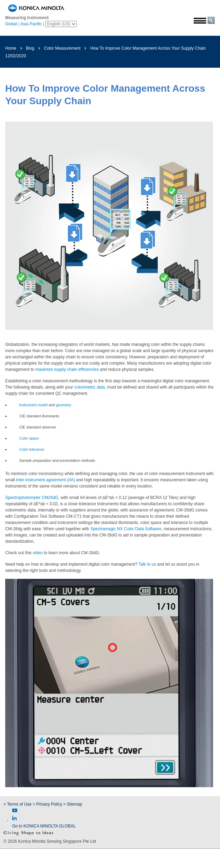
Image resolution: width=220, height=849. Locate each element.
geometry (63, 405)
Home (10, 48)
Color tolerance (31, 449)
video (38, 552)
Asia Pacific (31, 24)
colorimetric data (89, 387)
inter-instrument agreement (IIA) (45, 479)
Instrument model (33, 405)
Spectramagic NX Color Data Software (125, 528)
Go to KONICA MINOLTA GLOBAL (44, 826)
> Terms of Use (18, 804)
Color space (29, 438)
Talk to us (147, 564)
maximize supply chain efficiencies (67, 369)
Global (11, 24)
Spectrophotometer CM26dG (31, 497)
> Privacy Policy (47, 804)
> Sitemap (72, 804)
